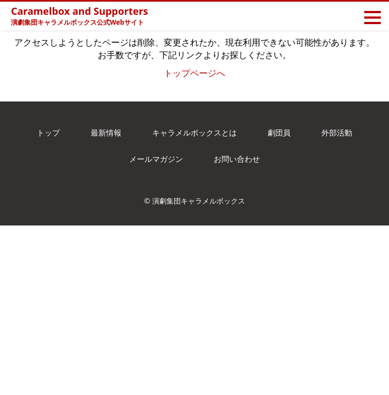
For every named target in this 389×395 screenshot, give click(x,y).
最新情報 (106, 132)
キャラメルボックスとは (194, 132)
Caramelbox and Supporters (79, 11)
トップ (48, 132)
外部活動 (336, 132)
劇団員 (279, 132)
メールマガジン (156, 159)
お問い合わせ (237, 159)
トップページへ (194, 73)
